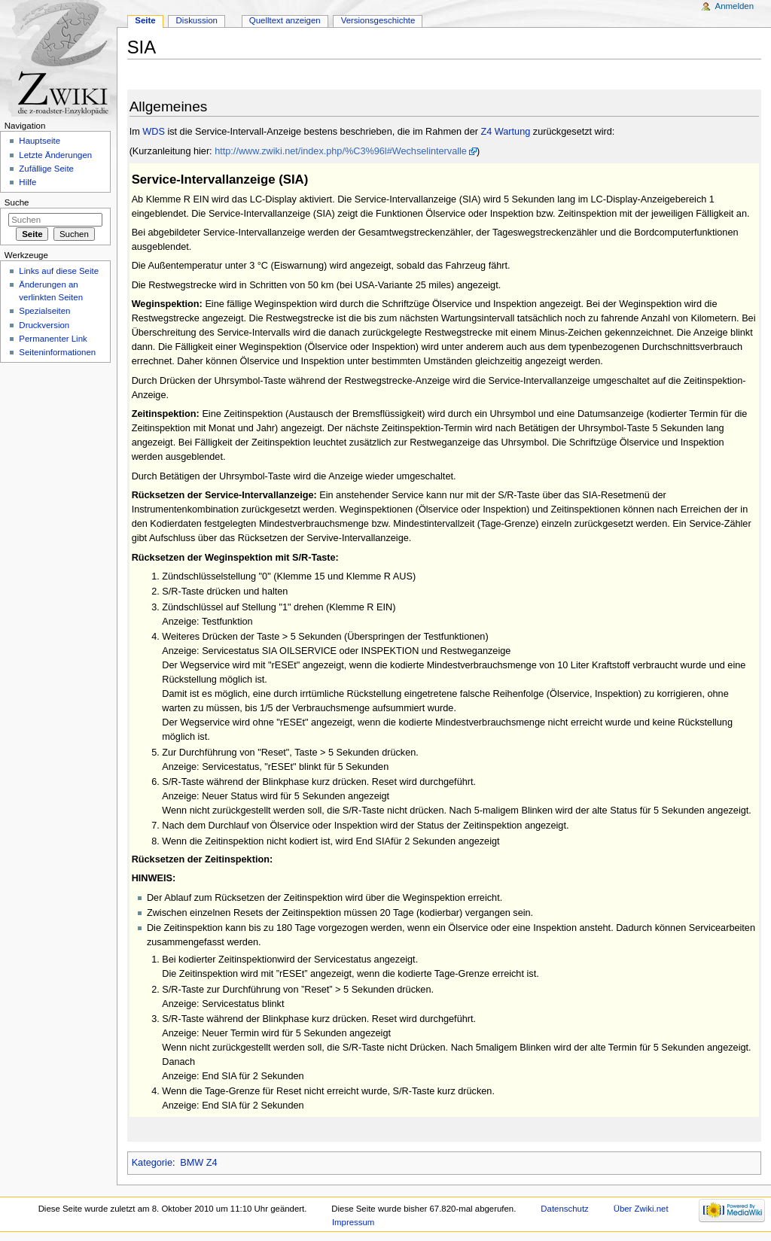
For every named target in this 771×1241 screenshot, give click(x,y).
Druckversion (44, 325)
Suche (17, 202)
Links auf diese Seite (59, 270)
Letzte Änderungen (55, 155)
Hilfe (27, 182)
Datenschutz (565, 1208)
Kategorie (152, 1162)
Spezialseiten (44, 310)
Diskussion (197, 20)
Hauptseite (39, 140)
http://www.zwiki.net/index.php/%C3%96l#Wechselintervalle (341, 151)
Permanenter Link (53, 338)
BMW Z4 (198, 1162)
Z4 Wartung (505, 131)
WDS (153, 131)
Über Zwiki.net (641, 1208)
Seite (145, 20)
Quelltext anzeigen (285, 20)
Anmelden (734, 6)
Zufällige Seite (46, 168)
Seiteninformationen (57, 352)
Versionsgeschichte (378, 20)
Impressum (353, 1222)
